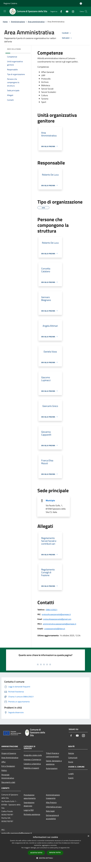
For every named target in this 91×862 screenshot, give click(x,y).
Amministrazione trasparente (53, 796)
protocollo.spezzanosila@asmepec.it (56, 614)
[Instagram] (72, 11)
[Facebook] (60, 11)
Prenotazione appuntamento (30, 796)
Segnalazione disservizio (29, 804)
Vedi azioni (67, 38)
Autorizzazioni (51, 768)
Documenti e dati (8, 782)
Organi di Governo (8, 753)
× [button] (88, 836)
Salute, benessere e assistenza (54, 762)
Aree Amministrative (9, 757)
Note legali (50, 811)
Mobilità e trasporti (31, 768)
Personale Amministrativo (7, 776)
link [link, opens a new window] (68, 848)
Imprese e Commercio (32, 759)
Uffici (3, 761)
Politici (4, 770)
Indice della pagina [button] (14, 49)
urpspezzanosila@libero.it (54, 628)
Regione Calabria (10, 3)
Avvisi (70, 761)
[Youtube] (66, 11)
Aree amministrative (36, 21)
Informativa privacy (54, 806)
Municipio (50, 500)
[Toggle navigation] (4, 11)
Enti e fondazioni (8, 766)
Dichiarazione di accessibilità (52, 817)
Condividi (67, 33)
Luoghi (71, 773)
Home (5, 21)
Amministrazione (18, 21)
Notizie (71, 753)
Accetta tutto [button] (36, 853)
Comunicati (72, 757)
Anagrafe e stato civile (33, 755)
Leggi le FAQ (29, 810)
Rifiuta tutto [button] (55, 853)
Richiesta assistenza (32, 814)
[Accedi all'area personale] (81, 3)
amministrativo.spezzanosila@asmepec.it (59, 623)
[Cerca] (86, 11)
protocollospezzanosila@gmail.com (57, 619)
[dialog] (45, 848)
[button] (45, 858)
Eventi (70, 777)
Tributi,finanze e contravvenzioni (52, 755)
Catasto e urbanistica (32, 763)
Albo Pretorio (51, 802)
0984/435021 (51, 609)
